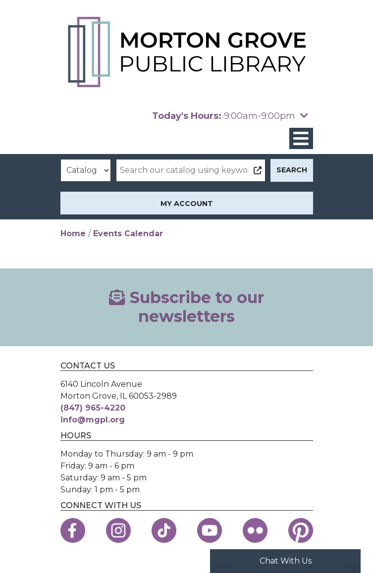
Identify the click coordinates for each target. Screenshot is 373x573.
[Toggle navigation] (301, 138)
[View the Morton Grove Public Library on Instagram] (118, 530)
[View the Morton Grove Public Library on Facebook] (72, 530)
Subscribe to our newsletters (186, 307)
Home (73, 233)
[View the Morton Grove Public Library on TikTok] (164, 530)
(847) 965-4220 (92, 408)
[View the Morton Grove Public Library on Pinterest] (300, 530)
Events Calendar (128, 233)
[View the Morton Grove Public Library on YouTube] (209, 530)
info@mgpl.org (92, 419)
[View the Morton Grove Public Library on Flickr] (255, 530)
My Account (186, 203)
